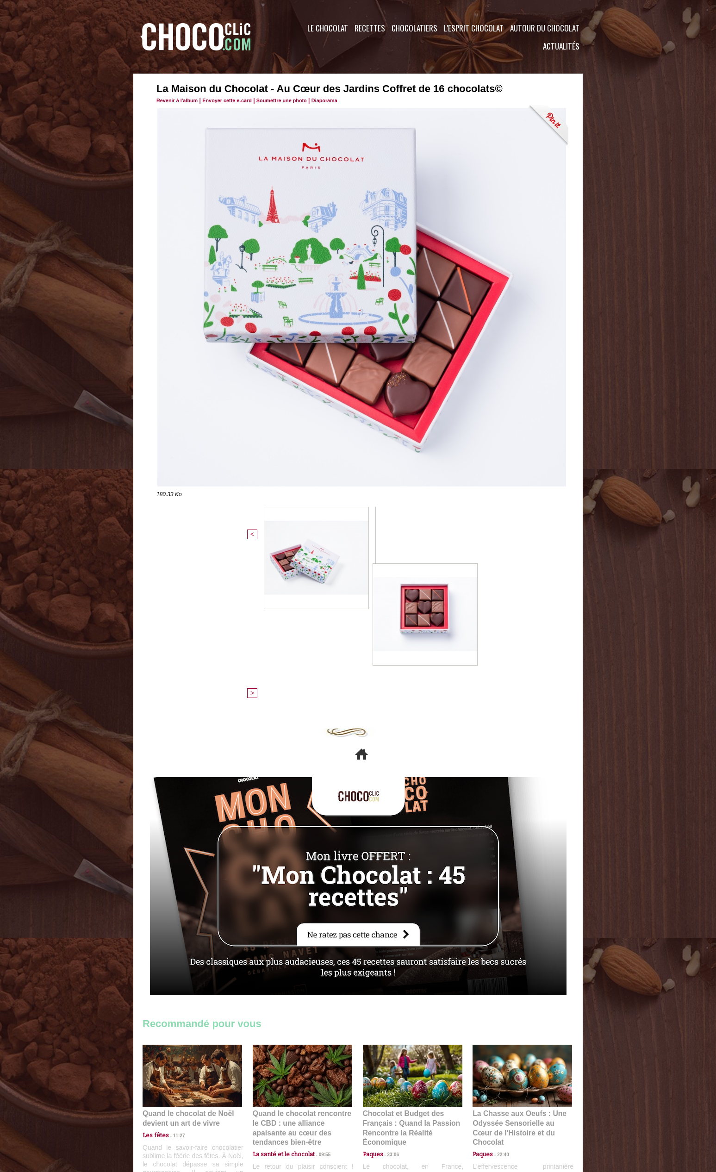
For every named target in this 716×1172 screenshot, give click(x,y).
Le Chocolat (327, 28)
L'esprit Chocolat (474, 28)
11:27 (173, 976)
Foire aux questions (500, 1116)
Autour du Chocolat (544, 28)
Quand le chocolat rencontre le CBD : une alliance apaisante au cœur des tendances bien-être (302, 964)
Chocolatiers (414, 28)
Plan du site (384, 1116)
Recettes (370, 28)
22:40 (499, 985)
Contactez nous (170, 1116)
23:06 (390, 994)
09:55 (317, 985)
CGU (266, 1116)
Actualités (561, 46)
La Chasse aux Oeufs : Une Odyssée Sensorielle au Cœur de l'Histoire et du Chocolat (518, 964)
